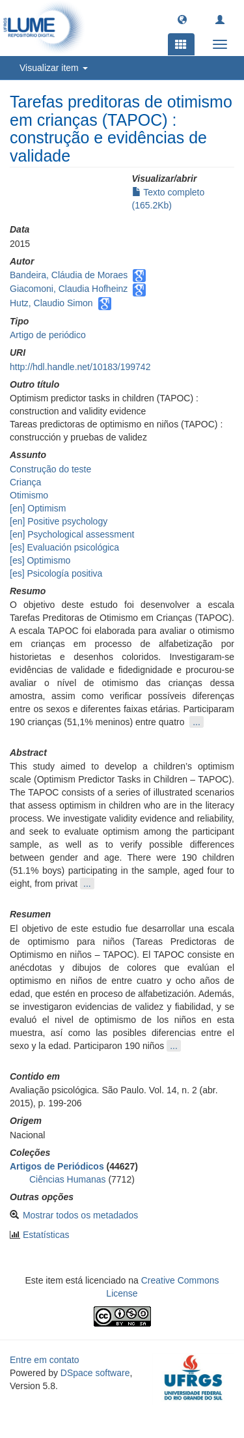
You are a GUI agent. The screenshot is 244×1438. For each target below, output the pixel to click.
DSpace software (95, 1373)
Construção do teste (50, 469)
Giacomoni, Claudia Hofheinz (69, 288)
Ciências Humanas (67, 1179)
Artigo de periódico (48, 335)
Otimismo (29, 495)
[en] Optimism (38, 508)
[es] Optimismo (40, 560)
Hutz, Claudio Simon (51, 303)
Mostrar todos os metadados (80, 1215)
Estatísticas (46, 1234)
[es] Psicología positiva (56, 573)
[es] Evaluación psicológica (64, 547)
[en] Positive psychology (58, 521)
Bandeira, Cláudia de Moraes (69, 275)
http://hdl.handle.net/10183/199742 (80, 367)
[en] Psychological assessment (72, 534)
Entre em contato (44, 1360)
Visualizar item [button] (54, 68)
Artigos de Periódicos (57, 1166)
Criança (25, 482)
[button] (182, 19)
